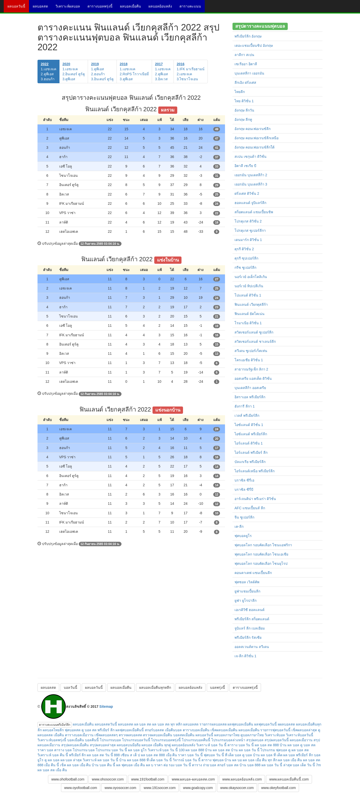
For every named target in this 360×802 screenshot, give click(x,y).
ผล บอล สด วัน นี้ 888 (103, 755)
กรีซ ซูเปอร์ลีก (245, 268)
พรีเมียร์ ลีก (77, 755)
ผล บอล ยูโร (137, 750)
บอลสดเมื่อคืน (183, 735)
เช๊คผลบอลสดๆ (106, 735)
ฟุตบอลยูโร (243, 536)
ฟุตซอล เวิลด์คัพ (246, 582)
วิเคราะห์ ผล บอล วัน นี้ (100, 760)
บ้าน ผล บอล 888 (132, 760)
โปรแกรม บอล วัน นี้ (111, 750)
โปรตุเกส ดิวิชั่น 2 (248, 221)
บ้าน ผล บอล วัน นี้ (245, 750)
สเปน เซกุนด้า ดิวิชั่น (250, 156)
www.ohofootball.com (67, 779)
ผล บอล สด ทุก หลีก (167, 724)
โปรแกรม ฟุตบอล (273, 750)
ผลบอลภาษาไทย (227, 735)
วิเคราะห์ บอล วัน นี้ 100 (166, 750)
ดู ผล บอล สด (298, 750)
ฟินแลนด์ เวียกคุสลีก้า (251, 304)
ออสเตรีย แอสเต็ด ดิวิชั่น (253, 378)
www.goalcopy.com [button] (198, 788)
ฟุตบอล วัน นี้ (214, 755)
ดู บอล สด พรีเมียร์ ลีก (98, 730)
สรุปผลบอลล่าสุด (103, 745)
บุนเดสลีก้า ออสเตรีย (250, 388)
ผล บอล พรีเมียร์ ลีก (298, 755)
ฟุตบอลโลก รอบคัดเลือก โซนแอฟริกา (263, 545)
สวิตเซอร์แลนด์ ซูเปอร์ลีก (253, 332)
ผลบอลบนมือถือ (128, 745)
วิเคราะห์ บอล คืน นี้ (53, 755)
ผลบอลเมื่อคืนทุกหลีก (155, 688)
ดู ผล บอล (52, 760)
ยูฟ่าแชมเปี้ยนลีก (247, 591)
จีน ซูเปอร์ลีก (244, 517)
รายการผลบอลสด (213, 724)
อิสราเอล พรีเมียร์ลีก (249, 397)
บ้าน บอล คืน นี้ (103, 765)
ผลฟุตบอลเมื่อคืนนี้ (130, 730)
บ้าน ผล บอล (289, 745)
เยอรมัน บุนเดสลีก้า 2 (250, 175)
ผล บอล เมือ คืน (290, 760)
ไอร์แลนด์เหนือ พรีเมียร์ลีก (254, 471)
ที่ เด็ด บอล (233, 755)
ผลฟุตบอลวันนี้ (265, 724)
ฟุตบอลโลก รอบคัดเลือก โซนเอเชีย (261, 554)
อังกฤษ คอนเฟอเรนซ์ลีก (252, 129)
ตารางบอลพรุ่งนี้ (102, 8)
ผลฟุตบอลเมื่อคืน (240, 724)
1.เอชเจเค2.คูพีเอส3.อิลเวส (162, 71)
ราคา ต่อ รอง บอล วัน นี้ (172, 765)
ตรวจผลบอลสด (130, 735)
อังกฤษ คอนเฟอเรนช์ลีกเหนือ (256, 138)
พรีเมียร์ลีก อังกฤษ (248, 36)
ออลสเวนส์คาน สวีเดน (251, 647)
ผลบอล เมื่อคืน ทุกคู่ (156, 745)
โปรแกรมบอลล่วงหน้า (228, 740)
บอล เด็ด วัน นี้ (304, 765)
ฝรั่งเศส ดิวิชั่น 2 (246, 194)
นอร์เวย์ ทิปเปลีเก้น (248, 286)
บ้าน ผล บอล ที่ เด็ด (267, 755)
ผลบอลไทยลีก (53, 730)
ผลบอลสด (42, 8)
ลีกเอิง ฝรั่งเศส (245, 82)
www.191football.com (147, 779)
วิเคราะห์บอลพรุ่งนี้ (52, 740)
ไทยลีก (239, 92)
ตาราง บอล (63, 750)
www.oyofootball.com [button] (80, 788)
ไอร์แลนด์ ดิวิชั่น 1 (248, 443)
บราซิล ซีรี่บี (243, 490)
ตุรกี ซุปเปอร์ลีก (246, 258)
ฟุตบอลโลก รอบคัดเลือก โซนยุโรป (261, 564)
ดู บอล (247, 755)
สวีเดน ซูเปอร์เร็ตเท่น (250, 351)
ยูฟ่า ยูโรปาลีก (245, 600)
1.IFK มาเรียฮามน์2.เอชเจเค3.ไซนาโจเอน (190, 71)
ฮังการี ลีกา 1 (244, 406)
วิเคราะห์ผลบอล (70, 8)
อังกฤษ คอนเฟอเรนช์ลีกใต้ (254, 147)
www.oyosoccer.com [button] (120, 788)
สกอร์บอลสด (154, 730)
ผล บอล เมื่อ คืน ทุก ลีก (260, 760)
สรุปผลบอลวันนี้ (276, 740)
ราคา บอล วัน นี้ (190, 755)
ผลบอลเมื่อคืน (132, 8)
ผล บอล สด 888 (267, 745)
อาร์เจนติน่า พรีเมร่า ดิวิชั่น (255, 499)
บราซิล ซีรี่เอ (244, 480)
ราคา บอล (45, 750)
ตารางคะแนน (192, 8)
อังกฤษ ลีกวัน (244, 110)
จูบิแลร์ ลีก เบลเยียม (249, 628)
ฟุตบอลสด (72, 730)
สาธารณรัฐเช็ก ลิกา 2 (251, 369)
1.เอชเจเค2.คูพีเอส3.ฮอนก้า (48, 71)
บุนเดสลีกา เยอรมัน (249, 73)
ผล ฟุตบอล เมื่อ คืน (130, 765)
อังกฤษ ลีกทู (243, 120)
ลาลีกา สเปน (244, 55)
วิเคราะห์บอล (275, 735)
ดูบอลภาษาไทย (252, 735)
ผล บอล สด (143, 724)
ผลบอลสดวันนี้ (106, 724)
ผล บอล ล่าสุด (71, 760)
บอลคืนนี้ (92, 740)
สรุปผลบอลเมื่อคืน (75, 745)
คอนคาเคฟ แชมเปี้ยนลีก (253, 573)
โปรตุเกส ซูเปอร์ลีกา (250, 230)
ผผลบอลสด (286, 724)
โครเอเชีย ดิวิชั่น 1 (248, 360)
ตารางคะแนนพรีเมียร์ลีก (54, 724)
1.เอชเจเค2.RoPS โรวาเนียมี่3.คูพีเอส (134, 71)
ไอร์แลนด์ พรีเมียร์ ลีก (251, 452)
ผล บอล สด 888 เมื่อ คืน (159, 755)
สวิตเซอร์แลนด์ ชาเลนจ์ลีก (255, 342)
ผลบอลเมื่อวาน (301, 740)
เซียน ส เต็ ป (130, 755)
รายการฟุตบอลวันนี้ (275, 730)
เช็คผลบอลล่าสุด (304, 730)
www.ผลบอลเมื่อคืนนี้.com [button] (289, 779)
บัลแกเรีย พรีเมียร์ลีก (250, 462)
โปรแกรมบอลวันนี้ (136, 740)
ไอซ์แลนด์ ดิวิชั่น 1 (248, 425)
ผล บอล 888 (195, 750)
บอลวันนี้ (70, 688)
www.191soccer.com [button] (160, 788)
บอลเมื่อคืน (75, 740)
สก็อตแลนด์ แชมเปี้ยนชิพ (253, 212)
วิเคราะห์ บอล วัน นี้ (211, 745)
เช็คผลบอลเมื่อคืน (224, 730)
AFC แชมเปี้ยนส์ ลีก (249, 508)
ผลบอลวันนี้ (18, 8)
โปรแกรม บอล (84, 750)
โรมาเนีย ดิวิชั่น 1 (248, 323)
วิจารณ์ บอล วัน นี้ (186, 760)
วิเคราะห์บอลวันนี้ (299, 735)
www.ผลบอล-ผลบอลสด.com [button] (193, 779)
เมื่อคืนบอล (173, 730)
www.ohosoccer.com (108, 779)
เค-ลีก (239, 526)
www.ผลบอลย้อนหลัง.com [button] (242, 779)
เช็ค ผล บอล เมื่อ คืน (75, 765)
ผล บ (150, 765)
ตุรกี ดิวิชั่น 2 (244, 249)
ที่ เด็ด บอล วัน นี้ (159, 760)
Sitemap (106, 706)
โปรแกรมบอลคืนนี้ (196, 740)
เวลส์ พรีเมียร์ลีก (246, 416)
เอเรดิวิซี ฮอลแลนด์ (249, 610)
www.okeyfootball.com (278, 788)
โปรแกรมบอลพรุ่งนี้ (166, 740)
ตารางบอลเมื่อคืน (196, 730)
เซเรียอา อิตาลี (245, 64)
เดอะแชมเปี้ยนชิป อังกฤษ (253, 46)
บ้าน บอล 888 (250, 765)
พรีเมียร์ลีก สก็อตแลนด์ (251, 619)
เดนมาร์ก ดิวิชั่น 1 (248, 240)
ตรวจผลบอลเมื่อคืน (157, 735)
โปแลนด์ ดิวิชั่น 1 (247, 295)
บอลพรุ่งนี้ (217, 688)
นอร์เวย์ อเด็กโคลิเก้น (250, 277)
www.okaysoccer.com (237, 788)
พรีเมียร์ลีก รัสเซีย (248, 638)
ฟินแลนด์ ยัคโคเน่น (249, 314)
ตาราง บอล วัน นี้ (241, 745)
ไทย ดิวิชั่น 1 (244, 101)
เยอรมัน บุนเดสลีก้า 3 (250, 184)
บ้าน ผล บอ (233, 760)
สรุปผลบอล (255, 740)
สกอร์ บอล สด (227, 765)
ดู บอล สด (308, 745)
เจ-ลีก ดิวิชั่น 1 (245, 656)
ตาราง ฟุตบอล (213, 760)
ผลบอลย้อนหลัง (162, 8)
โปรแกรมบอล (110, 740)
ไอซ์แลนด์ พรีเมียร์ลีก (250, 434)
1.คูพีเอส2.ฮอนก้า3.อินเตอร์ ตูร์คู (102, 71)
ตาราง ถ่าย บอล (204, 765)
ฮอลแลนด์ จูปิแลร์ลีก (250, 203)
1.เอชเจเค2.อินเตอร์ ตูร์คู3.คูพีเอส (73, 71)
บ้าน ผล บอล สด (217, 750)
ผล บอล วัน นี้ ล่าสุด (277, 765)
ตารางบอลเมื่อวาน (79, 735)
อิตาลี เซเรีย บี (245, 166)
